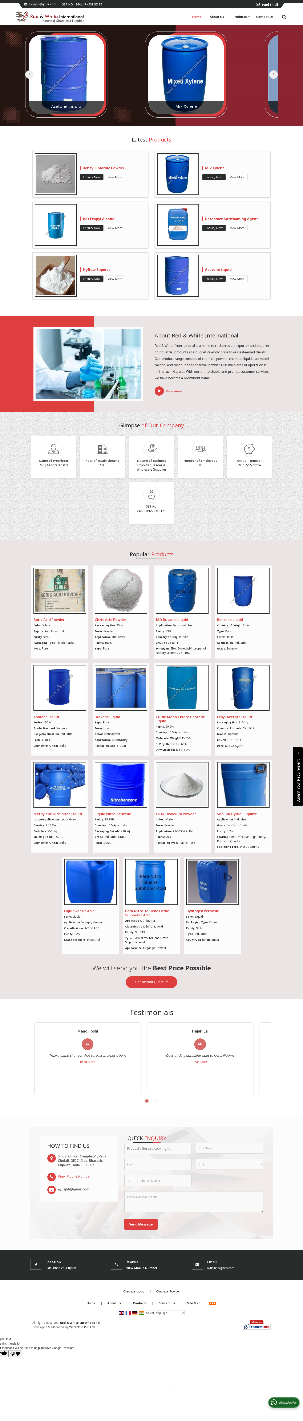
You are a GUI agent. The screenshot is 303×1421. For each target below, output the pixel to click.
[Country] (229, 1179)
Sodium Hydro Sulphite (237, 813)
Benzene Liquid (230, 619)
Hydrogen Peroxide (202, 910)
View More (115, 177)
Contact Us (265, 16)
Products (241, 16)
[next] (273, 74)
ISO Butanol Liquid (172, 619)
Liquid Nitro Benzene (113, 813)
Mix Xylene (235, 106)
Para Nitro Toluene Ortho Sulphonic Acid (147, 912)
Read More (69, 1067)
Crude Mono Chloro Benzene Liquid (180, 718)
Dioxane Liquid (107, 716)
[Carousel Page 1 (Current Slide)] (147, 1116)
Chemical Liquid (133, 1306)
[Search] (283, 16)
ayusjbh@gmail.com (42, 4)
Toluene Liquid (46, 716)
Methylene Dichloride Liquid (57, 813)
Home (196, 16)
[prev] (29, 74)
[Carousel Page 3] (156, 1116)
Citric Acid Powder (110, 619)
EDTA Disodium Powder (176, 813)
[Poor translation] (15, 1368)
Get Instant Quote (151, 982)
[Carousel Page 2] (151, 1116)
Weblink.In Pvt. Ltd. (82, 1342)
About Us (217, 16)
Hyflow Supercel (97, 269)
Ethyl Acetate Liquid (234, 716)
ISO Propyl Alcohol (99, 218)
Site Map (193, 1318)
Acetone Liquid (150, 106)
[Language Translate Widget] (165, 1328)
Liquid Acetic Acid (64, 106)
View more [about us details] (174, 391)
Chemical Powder (168, 1306)
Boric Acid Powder (49, 619)
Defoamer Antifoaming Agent (231, 218)
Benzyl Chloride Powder (103, 167)
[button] (74, 1191)
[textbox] (158, 1163)
